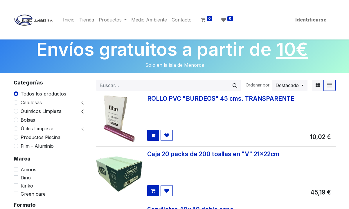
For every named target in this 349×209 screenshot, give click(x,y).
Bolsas (28, 120)
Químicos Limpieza (41, 111)
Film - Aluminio (37, 146)
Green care (33, 194)
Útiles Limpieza (37, 128)
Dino (26, 178)
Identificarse (310, 20)
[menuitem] (69, 20)
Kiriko (27, 186)
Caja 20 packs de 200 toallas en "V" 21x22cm (213, 154)
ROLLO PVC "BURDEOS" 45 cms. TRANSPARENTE (220, 98)
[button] (289, 85)
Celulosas (31, 102)
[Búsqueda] (235, 85)
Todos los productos (43, 94)
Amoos (28, 169)
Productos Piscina (40, 137)
